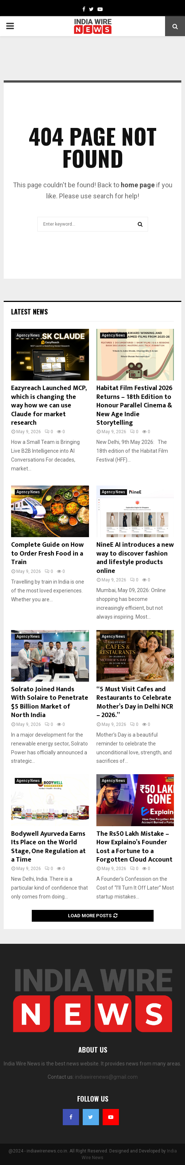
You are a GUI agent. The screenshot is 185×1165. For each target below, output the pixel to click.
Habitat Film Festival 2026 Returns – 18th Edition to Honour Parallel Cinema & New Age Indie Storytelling (134, 405)
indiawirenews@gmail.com (106, 1077)
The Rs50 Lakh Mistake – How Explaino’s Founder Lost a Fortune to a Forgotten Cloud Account (134, 846)
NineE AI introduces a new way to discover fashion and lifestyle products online (135, 557)
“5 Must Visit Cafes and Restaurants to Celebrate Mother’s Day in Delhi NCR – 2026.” (134, 702)
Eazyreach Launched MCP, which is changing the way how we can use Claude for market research (48, 405)
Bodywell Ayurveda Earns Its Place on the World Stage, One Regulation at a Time (48, 846)
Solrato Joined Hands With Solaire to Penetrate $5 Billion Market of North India (49, 702)
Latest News (29, 311)
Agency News (28, 335)
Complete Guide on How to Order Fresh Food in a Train (47, 553)
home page (138, 185)
